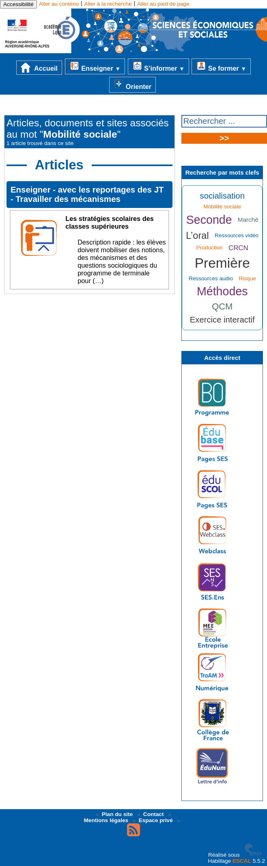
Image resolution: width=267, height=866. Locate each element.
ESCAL (242, 861)
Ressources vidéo (236, 235)
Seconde (209, 219)
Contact (151, 814)
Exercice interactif (222, 319)
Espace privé (153, 820)
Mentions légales (127, 818)
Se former (221, 66)
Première (222, 263)
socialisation (222, 195)
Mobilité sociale (222, 207)
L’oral (197, 235)
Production (209, 248)
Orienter (132, 84)
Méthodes (222, 291)
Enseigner (95, 66)
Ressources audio (211, 278)
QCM (222, 306)
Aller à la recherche (108, 4)
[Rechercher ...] (224, 121)
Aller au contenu (59, 4)
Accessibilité (18, 4)
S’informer (158, 66)
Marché (248, 219)
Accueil (39, 68)
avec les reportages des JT (111, 189)
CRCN (238, 248)
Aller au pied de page (163, 4)
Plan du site (115, 814)
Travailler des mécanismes (67, 199)
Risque (247, 278)
